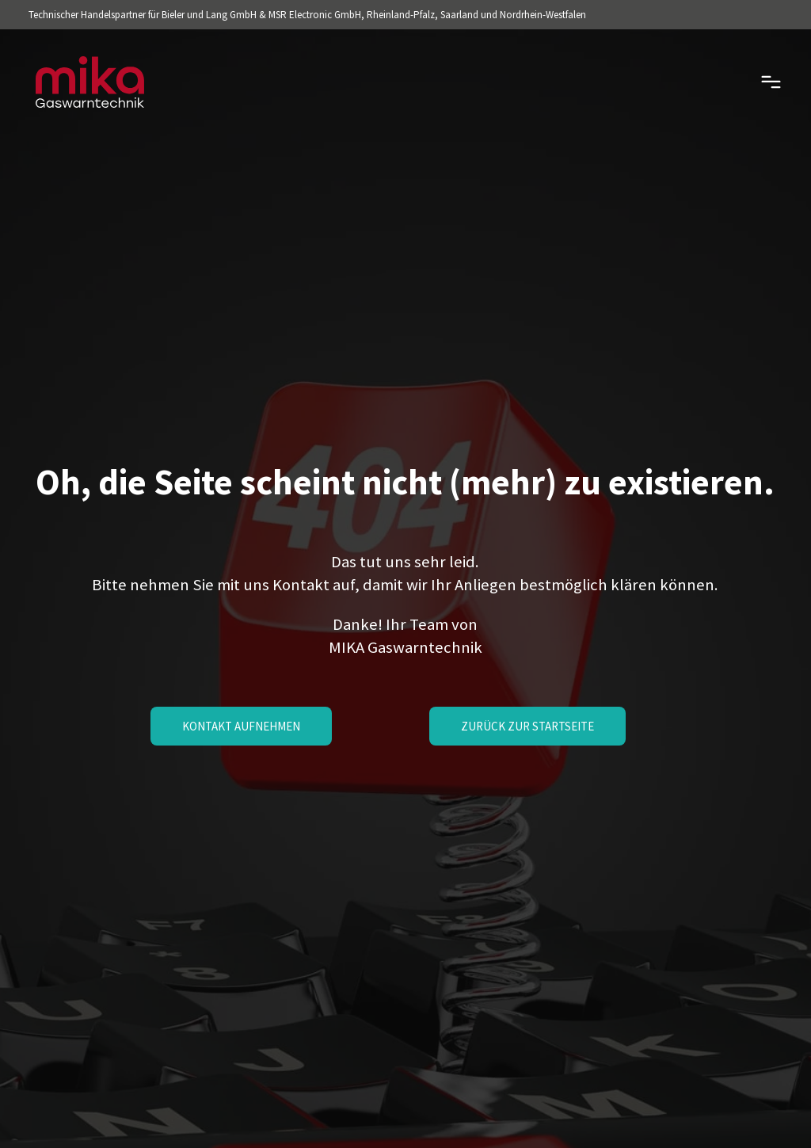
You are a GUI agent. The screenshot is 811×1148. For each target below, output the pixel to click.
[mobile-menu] (749, 82)
